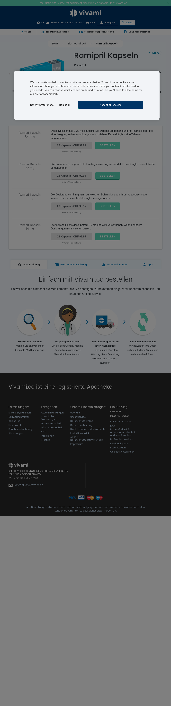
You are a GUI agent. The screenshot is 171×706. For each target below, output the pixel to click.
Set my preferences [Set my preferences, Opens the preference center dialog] (42, 104)
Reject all (64, 104)
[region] (87, 95)
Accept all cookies (111, 104)
